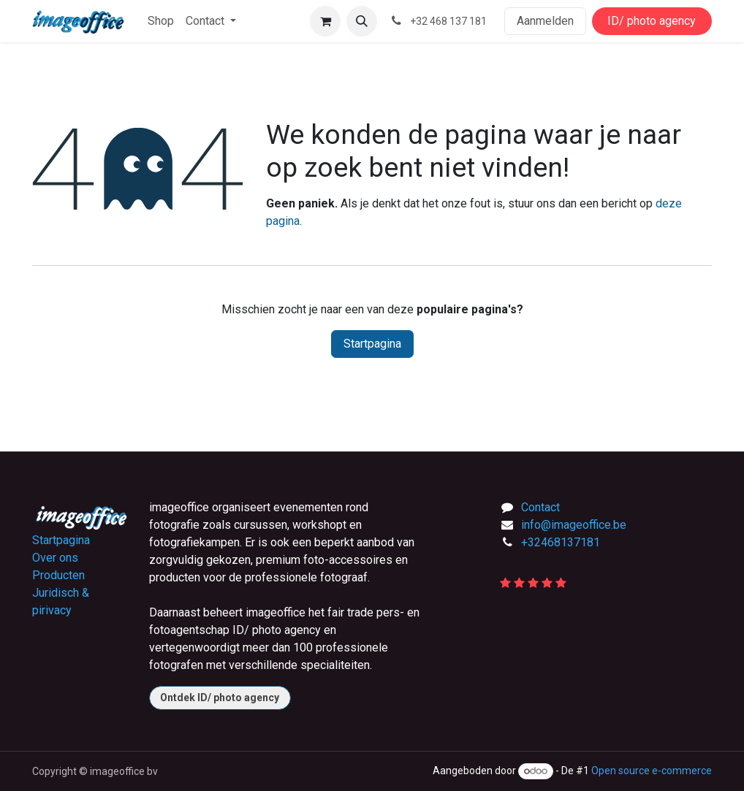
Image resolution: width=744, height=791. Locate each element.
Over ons (55, 558)
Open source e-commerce (651, 770)
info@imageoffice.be (573, 525)
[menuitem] (161, 21)
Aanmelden (545, 21)
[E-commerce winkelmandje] (325, 21)
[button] (361, 21)
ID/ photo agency (651, 21)
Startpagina (372, 344)
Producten (58, 575)
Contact (540, 507)
